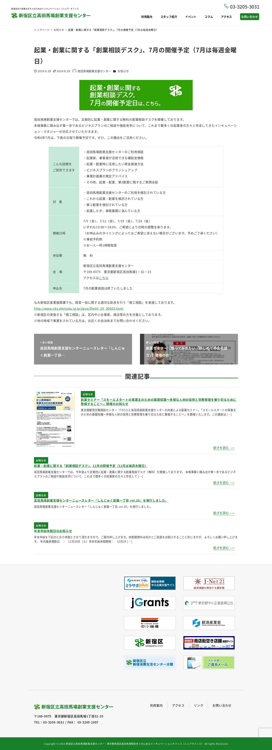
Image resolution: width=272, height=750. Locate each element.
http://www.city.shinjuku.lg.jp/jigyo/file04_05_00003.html (79, 308)
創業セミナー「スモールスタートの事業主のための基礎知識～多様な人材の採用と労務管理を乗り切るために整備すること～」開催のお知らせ (158, 401)
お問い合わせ (222, 705)
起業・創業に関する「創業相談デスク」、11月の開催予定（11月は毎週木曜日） (91, 465)
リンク (198, 705)
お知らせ (123, 71)
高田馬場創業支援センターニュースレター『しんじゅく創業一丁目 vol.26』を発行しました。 (101, 500)
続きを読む (221, 447)
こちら (103, 277)
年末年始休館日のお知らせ (53, 531)
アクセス (178, 705)
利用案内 (156, 705)
